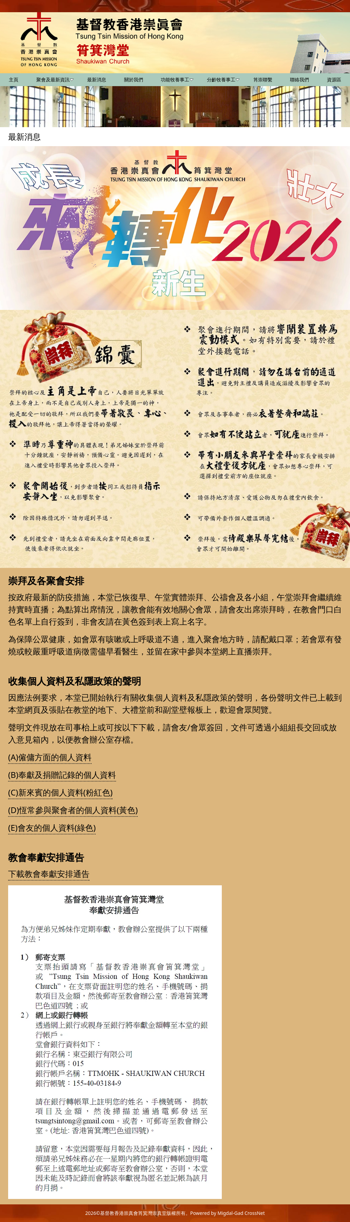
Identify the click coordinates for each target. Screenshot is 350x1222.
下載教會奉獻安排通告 (49, 873)
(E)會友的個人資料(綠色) (52, 827)
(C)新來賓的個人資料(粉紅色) (60, 792)
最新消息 (96, 79)
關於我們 (133, 79)
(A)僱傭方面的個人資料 (50, 757)
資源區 (334, 79)
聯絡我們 (299, 79)
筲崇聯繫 (262, 79)
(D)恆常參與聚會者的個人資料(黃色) (73, 809)
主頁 (13, 79)
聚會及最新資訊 (55, 79)
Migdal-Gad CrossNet (241, 1213)
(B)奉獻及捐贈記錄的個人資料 (62, 774)
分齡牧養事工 (223, 79)
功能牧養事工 (177, 79)
